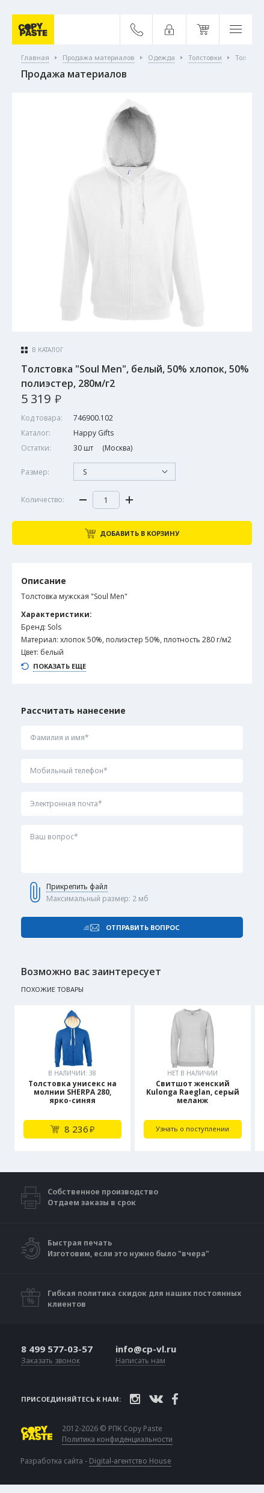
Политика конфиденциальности (117, 1439)
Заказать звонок (50, 1361)
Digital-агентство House (130, 1461)
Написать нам (140, 1361)
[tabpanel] (72, 1078)
